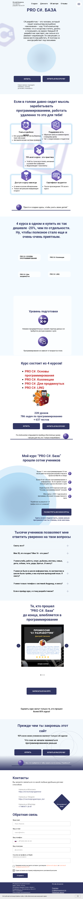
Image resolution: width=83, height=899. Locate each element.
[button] (61, 802)
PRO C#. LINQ (54, 274)
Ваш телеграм (18, 846)
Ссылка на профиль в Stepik (22, 855)
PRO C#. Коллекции (57, 257)
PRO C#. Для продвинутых (44, 383)
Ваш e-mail (16, 829)
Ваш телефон (17, 837)
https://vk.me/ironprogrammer (30, 792)
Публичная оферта (58, 892)
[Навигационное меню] (79, 4)
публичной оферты (52, 865)
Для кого (44, 4)
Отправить (20, 875)
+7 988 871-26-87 (25, 807)
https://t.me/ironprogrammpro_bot (31, 799)
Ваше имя (16, 820)
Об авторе (54, 4)
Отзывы (64, 4)
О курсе (34, 4)
